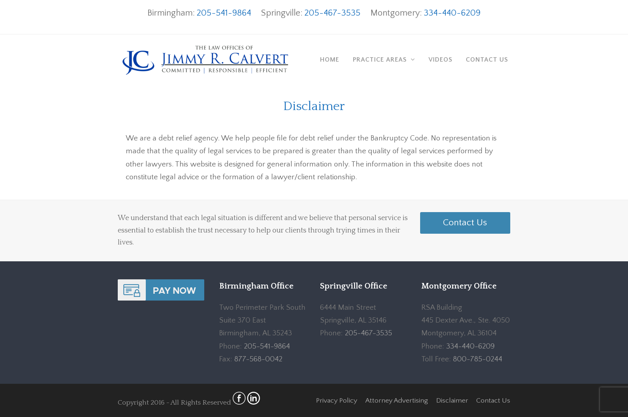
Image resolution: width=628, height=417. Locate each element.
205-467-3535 (332, 13)
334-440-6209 (452, 13)
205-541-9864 (224, 13)
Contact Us (465, 222)
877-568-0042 (258, 359)
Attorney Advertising (396, 401)
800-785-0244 (477, 359)
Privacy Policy (336, 401)
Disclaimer (452, 401)
